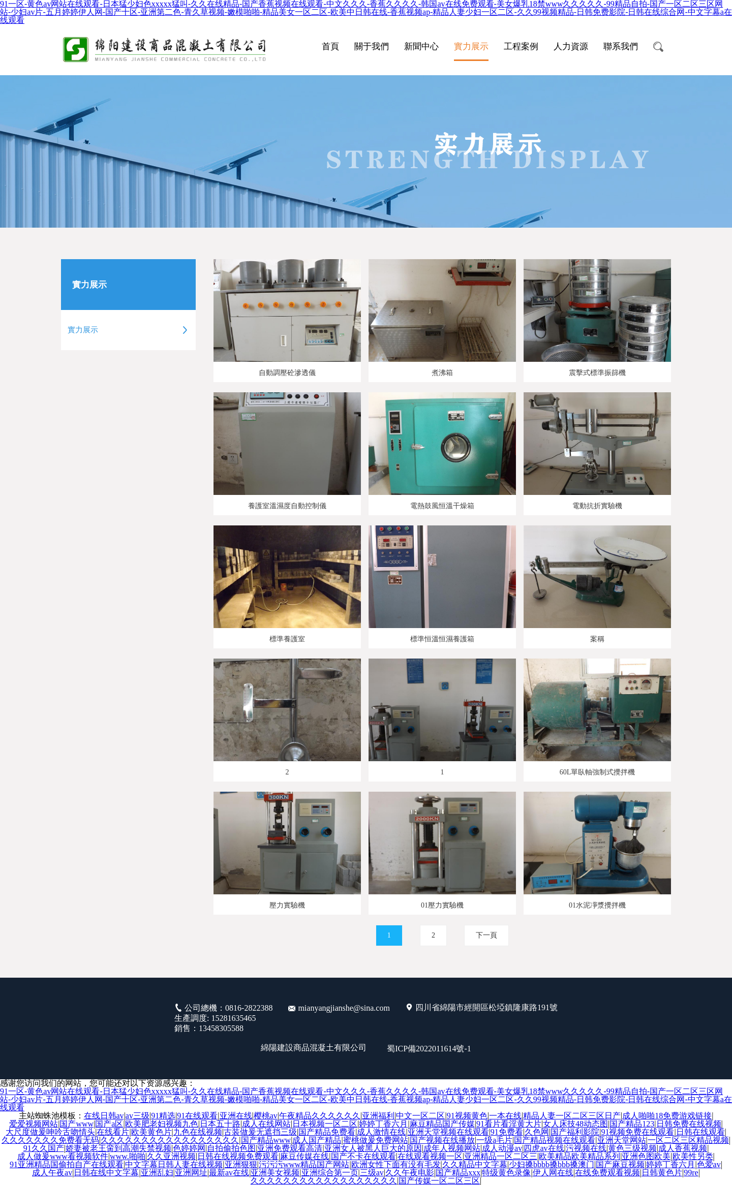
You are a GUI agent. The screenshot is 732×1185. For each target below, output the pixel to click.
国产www (76, 1124)
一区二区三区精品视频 (688, 1140)
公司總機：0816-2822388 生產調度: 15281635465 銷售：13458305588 (223, 1018)
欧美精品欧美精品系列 (579, 1156)
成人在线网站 (266, 1124)
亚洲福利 (378, 1116)
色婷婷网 (189, 1148)
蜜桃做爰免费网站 (375, 1140)
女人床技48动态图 (575, 1124)
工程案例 (521, 46)
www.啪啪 (127, 1156)
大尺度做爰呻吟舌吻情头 (50, 1132)
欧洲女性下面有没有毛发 (396, 1165)
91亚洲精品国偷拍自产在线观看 (67, 1165)
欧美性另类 (693, 1156)
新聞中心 (421, 46)
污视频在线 (586, 1148)
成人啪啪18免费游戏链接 (667, 1116)
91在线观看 (197, 1116)
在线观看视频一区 (430, 1156)
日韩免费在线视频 (688, 1124)
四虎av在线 (544, 1148)
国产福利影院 (575, 1132)
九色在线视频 (197, 1132)
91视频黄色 (467, 1116)
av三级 (137, 1116)
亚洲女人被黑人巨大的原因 (373, 1148)
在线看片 (113, 1132)
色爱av (709, 1165)
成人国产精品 (316, 1140)
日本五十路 (220, 1124)
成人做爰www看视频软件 (62, 1156)
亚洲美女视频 (275, 1173)
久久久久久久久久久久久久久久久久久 (170, 1140)
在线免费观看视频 (607, 1173)
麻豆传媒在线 (304, 1156)
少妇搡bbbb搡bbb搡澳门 (551, 1165)
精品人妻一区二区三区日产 (572, 1116)
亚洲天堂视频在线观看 (448, 1132)
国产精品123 (631, 1124)
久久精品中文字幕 (474, 1165)
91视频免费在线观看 (637, 1132)
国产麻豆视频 (620, 1165)
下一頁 (490, 936)
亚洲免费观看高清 (289, 1148)
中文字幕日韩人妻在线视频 (174, 1165)
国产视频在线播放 (442, 1140)
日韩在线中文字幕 (106, 1173)
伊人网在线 (553, 1173)
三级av (372, 1173)
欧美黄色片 (151, 1132)
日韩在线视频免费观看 (238, 1156)
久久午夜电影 (409, 1173)
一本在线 (505, 1116)
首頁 (330, 46)
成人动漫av (502, 1148)
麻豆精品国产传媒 (442, 1124)
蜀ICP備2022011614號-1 (429, 1048)
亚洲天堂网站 (621, 1140)
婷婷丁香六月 (383, 1124)
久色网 (537, 1132)
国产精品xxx (458, 1173)
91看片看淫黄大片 (508, 1124)
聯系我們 (620, 46)
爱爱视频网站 (33, 1124)
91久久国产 (43, 1148)
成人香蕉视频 (682, 1148)
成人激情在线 (381, 1132)
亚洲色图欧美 (646, 1156)
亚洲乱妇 (157, 1173)
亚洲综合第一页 (329, 1173)
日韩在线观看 (700, 1132)
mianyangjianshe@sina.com (343, 1008)
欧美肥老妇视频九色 (161, 1124)
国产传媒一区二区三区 (439, 1181)
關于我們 (371, 46)
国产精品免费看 (326, 1132)
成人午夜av (52, 1173)
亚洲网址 (191, 1173)
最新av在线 (229, 1173)
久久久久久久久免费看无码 (50, 1140)
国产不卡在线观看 (363, 1156)
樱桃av (266, 1116)
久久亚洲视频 (171, 1156)
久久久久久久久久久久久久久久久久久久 (324, 1181)
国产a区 (109, 1124)
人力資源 (571, 46)
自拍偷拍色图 (231, 1148)
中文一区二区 (420, 1116)
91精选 (163, 1116)
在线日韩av (104, 1116)
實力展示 (471, 46)
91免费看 (507, 1132)
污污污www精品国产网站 (304, 1165)
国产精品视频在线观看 (554, 1140)
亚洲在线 (236, 1116)
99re (691, 1173)
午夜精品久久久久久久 (319, 1116)
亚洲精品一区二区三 (500, 1156)
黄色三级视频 (632, 1148)
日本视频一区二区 (324, 1124)
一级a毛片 (494, 1140)
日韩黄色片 (662, 1173)
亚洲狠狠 (241, 1165)
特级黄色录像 (506, 1173)
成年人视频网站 (451, 1148)
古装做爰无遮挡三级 (260, 1132)
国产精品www (266, 1140)
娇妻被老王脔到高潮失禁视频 (118, 1148)
